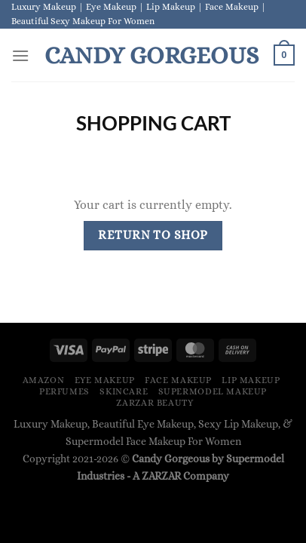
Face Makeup (178, 380)
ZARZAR (161, 476)
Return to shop (153, 235)
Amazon (44, 380)
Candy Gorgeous (151, 55)
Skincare (123, 391)
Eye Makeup (105, 380)
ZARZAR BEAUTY (154, 402)
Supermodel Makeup (212, 391)
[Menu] (20, 55)
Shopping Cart (153, 123)
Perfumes (64, 391)
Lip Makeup (251, 380)
